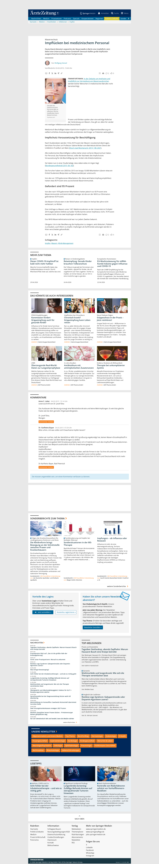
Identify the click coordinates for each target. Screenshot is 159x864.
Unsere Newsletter (43, 731)
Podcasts (67, 19)
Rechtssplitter (38, 751)
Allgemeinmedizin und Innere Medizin (47, 736)
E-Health (122, 736)
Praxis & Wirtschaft (37, 837)
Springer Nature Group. (74, 863)
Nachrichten (36, 19)
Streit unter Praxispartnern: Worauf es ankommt (47, 660)
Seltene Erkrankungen (70, 751)
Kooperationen (87, 19)
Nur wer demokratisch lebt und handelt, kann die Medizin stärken (52, 719)
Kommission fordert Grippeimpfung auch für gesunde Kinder (42, 320)
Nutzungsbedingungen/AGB (58, 832)
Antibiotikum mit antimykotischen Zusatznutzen (79, 367)
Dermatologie (97, 736)
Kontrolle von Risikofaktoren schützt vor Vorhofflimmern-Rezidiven (111, 789)
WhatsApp (90, 853)
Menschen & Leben (105, 741)
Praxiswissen (56, 19)
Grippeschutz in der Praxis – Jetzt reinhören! (110, 319)
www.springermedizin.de (96, 829)
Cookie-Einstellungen (55, 837)
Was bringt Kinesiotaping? (39, 670)
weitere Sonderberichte (118, 587)
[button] (124, 13)
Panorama (34, 840)
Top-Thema (70, 736)
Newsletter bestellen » (93, 628)
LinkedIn (89, 848)
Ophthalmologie (71, 746)
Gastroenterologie (57, 741)
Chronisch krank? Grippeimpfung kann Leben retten (77, 320)
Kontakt (50, 843)
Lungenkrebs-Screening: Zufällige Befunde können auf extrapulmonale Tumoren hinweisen (49, 679)
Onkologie (58, 746)
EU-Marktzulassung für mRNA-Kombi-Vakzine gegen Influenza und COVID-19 (112, 264)
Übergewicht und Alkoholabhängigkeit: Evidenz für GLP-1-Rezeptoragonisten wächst (51, 691)
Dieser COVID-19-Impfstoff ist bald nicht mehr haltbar (44, 262)
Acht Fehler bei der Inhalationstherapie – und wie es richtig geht (53, 674)
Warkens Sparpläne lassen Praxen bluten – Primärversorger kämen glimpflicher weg (51, 714)
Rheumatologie (53, 751)
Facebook (90, 850)
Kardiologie (72, 741)
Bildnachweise (53, 846)
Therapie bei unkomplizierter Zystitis (111, 367)
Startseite (34, 829)
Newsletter (76, 840)
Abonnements (77, 837)
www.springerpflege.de (95, 832)
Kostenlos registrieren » (66, 612)
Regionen (99, 19)
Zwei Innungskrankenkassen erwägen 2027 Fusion (48, 709)
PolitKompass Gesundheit (105, 746)
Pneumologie (86, 746)
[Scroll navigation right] (129, 19)
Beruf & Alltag (83, 736)
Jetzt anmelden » (42, 612)
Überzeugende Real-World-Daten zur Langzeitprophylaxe (45, 367)
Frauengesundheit (40, 741)
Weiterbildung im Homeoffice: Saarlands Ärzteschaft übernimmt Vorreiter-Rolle (53, 704)
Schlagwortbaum (54, 829)
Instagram (90, 856)
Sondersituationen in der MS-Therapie (78, 544)
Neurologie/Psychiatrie (42, 746)
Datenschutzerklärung (56, 835)
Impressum (51, 840)
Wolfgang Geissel (61, 63)
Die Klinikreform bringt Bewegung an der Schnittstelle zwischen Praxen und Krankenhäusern (45, 547)
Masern (54, 243)
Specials (76, 19)
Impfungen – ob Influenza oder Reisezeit (112, 540)
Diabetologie (111, 736)
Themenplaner (77, 832)
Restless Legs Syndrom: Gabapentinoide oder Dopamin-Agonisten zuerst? (50, 665)
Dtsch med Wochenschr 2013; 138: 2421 (85, 148)
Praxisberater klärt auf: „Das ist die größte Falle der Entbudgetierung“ (48, 655)
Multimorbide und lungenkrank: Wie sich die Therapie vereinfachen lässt (49, 685)
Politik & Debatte (111, 19)
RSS (73, 843)
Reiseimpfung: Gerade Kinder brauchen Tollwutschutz (78, 262)
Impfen (48, 243)
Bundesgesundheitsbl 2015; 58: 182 (59, 166)
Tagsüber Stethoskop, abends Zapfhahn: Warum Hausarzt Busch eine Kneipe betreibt (53, 649)
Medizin (46, 19)
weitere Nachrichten (70, 723)
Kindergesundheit (87, 741)
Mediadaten (76, 829)
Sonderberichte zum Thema (47, 518)
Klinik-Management (65, 243)
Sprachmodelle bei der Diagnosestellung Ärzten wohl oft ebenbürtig (50, 697)
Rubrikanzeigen (78, 835)
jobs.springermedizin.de (95, 835)
